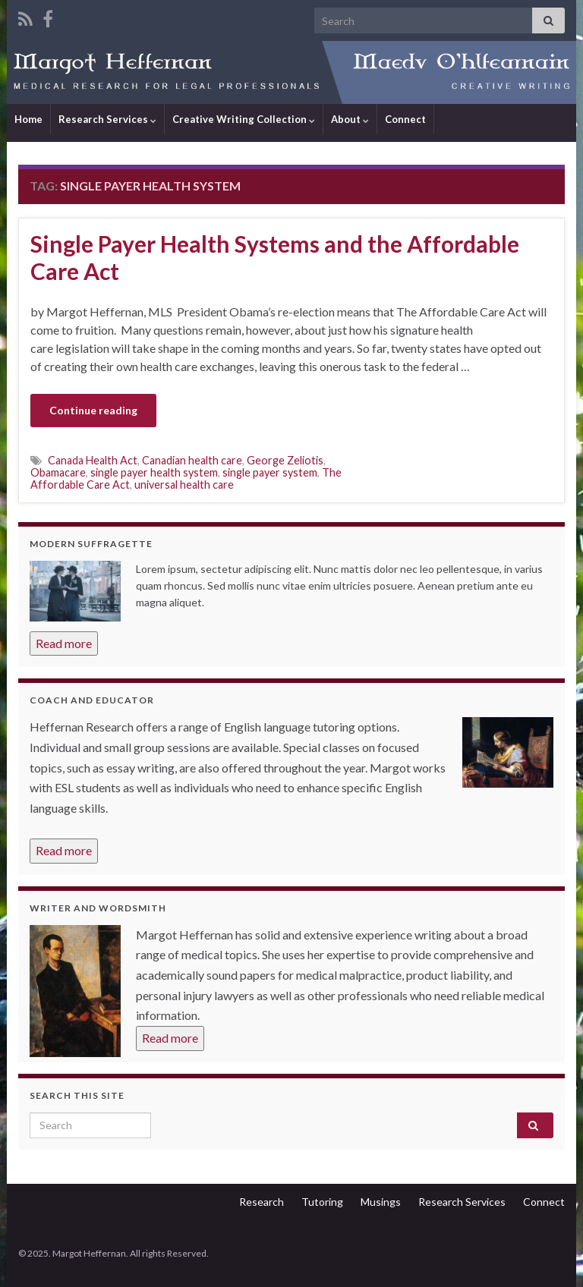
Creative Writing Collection (243, 119)
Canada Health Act (92, 460)
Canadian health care (192, 460)
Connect (405, 119)
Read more (64, 643)
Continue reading (93, 410)
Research (261, 1201)
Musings (381, 1201)
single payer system (269, 472)
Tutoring (322, 1201)
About (350, 119)
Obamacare (58, 472)
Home (28, 119)
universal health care (184, 484)
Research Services (107, 119)
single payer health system (154, 472)
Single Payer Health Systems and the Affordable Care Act (274, 257)
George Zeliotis (285, 460)
